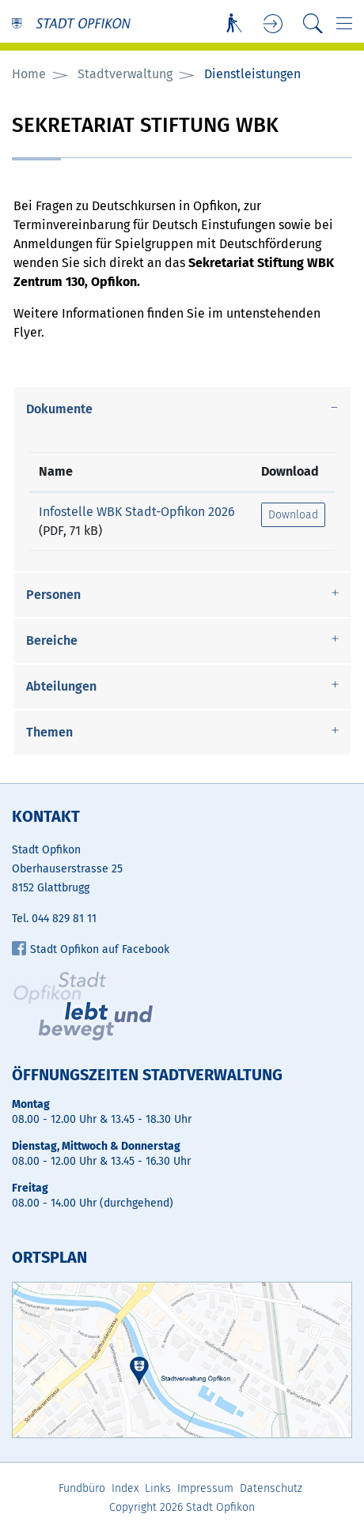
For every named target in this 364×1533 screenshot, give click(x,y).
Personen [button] (53, 594)
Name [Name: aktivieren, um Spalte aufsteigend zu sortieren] (56, 471)
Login (273, 24)
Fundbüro (82, 1488)
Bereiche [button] (52, 640)
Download (293, 515)
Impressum (205, 1488)
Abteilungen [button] (61, 686)
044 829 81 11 (64, 918)
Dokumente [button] (59, 408)
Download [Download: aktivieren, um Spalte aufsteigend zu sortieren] (290, 471)
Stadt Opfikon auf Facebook (90, 949)
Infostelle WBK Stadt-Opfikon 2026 (137, 511)
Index (125, 1488)
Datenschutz (271, 1488)
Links (158, 1488)
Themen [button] (49, 732)
